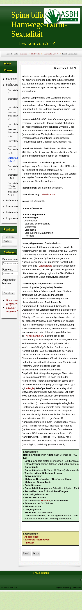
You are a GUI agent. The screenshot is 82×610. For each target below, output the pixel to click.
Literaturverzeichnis (11, 206)
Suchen (7, 241)
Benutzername (10, 259)
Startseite (11, 78)
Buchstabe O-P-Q (12, 168)
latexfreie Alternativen (36, 539)
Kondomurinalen (34, 335)
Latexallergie (45, 265)
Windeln (45, 500)
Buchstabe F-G (12, 134)
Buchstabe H (12, 142)
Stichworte (11, 84)
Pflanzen (29, 542)
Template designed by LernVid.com (68, 587)
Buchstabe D (12, 117)
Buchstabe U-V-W (12, 185)
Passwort (7, 269)
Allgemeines (31, 536)
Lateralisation (47, 194)
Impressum (11, 218)
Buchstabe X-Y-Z (12, 193)
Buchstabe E (12, 126)
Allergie (30, 388)
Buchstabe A (12, 92)
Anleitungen (11, 200)
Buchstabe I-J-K (12, 151)
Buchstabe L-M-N (12, 159)
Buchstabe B (12, 100)
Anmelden (8, 293)
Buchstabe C (12, 109)
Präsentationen (11, 212)
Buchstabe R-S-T (12, 176)
